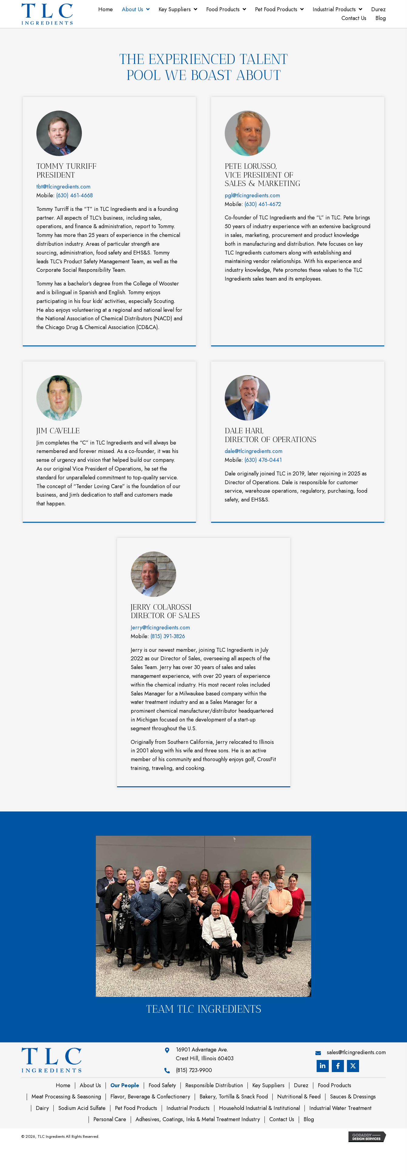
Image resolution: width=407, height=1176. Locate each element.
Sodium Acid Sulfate (82, 1108)
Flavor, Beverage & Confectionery (150, 1097)
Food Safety (162, 1085)
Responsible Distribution (214, 1085)
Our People (124, 1085)
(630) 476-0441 (263, 460)
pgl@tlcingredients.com (252, 195)
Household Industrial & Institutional (259, 1108)
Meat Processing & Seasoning (66, 1097)
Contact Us (281, 1119)
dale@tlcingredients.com (253, 451)
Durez (301, 1085)
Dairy (42, 1108)
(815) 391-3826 (167, 636)
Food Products (334, 1085)
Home (63, 1085)
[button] (323, 1066)
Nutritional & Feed (299, 1097)
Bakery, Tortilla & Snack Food (234, 1097)
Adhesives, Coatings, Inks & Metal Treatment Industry (198, 1119)
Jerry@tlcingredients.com (160, 627)
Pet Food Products (136, 1108)
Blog (309, 1119)
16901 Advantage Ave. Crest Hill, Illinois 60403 (205, 1054)
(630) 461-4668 (74, 195)
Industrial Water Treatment (340, 1108)
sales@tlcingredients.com (356, 1052)
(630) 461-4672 (262, 204)
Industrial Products (188, 1108)
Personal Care (109, 1119)
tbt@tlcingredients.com (63, 187)
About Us (90, 1085)
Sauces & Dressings (353, 1097)
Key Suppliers (268, 1085)
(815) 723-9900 (194, 1070)
